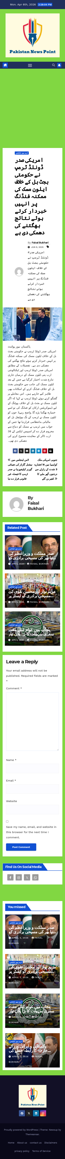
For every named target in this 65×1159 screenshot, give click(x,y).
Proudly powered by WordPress (21, 1129)
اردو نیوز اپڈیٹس (22, 153)
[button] (53, 65)
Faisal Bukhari (40, 242)
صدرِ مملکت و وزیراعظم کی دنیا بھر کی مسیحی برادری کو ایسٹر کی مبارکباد (31, 558)
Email (11, 780)
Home (11, 1142)
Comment (14, 688)
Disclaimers (50, 1142)
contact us (36, 1142)
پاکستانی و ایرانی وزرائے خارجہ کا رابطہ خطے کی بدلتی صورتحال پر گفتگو (28, 1050)
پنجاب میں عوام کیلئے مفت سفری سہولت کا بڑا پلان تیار (31, 631)
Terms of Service (41, 1151)
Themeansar (32, 1134)
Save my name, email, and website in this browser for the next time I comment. (31, 832)
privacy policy (22, 1151)
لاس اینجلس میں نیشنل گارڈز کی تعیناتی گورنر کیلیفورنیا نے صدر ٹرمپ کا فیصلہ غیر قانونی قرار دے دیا (20, 469)
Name (11, 760)
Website (11, 801)
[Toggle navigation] (30, 65)
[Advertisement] (32, 103)
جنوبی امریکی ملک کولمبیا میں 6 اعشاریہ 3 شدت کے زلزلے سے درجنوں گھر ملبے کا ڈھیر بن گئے (45, 469)
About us (22, 1142)
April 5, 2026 (20, 938)
